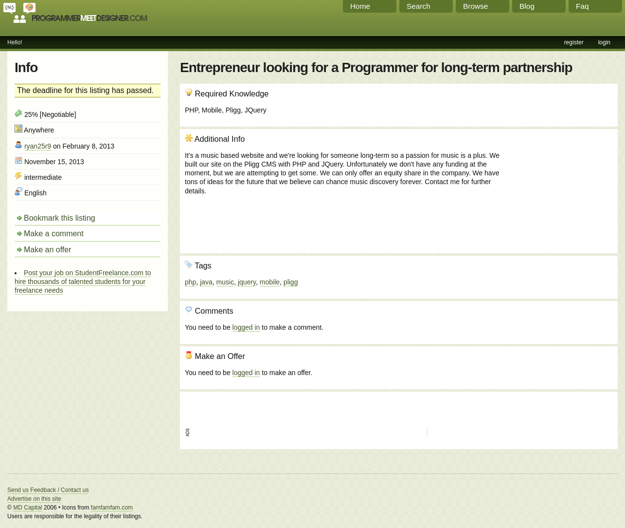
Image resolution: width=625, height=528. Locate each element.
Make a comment (54, 233)
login (604, 42)
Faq (582, 6)
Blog (527, 6)
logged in (246, 327)
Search (418, 6)
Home (360, 6)
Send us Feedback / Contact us (48, 490)
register (574, 42)
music (225, 282)
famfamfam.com (112, 507)
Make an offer (47, 249)
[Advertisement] (560, 186)
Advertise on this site (34, 498)
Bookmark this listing (59, 218)
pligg (291, 282)
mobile (270, 282)
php (190, 282)
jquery (247, 282)
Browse (475, 6)
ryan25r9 (37, 146)
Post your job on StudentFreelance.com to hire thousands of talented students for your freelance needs (83, 281)
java (206, 282)
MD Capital (27, 507)
